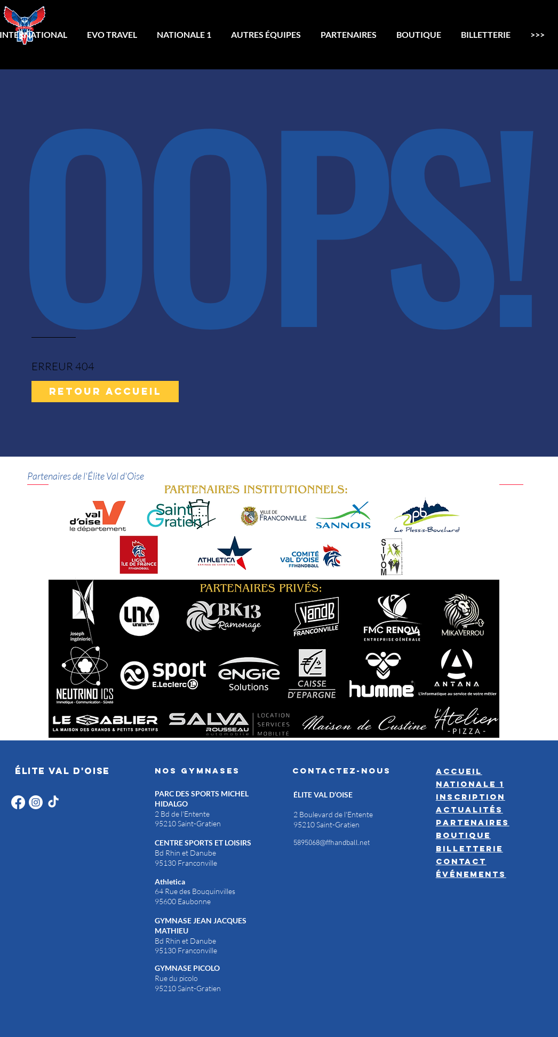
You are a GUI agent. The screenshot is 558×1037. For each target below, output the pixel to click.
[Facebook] (18, 802)
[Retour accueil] (105, 391)
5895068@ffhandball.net (331, 843)
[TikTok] (53, 802)
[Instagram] (36, 802)
